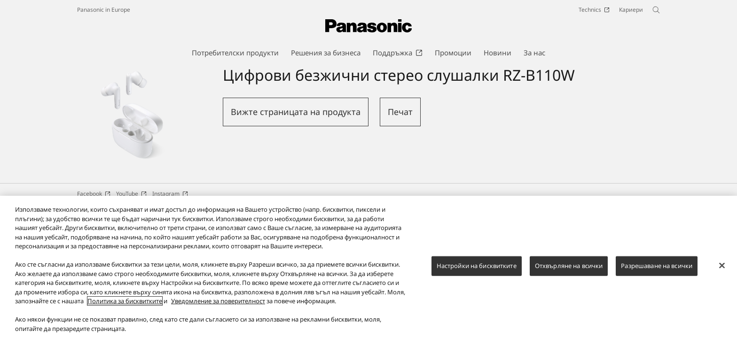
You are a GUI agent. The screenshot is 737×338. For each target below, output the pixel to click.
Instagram (170, 194)
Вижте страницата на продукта (296, 111)
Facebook (93, 194)
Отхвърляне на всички (569, 272)
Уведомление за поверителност (218, 307)
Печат (400, 111)
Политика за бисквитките (124, 307)
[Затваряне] (722, 271)
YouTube (131, 194)
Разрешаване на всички (656, 272)
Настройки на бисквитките (477, 272)
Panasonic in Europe (103, 10)
